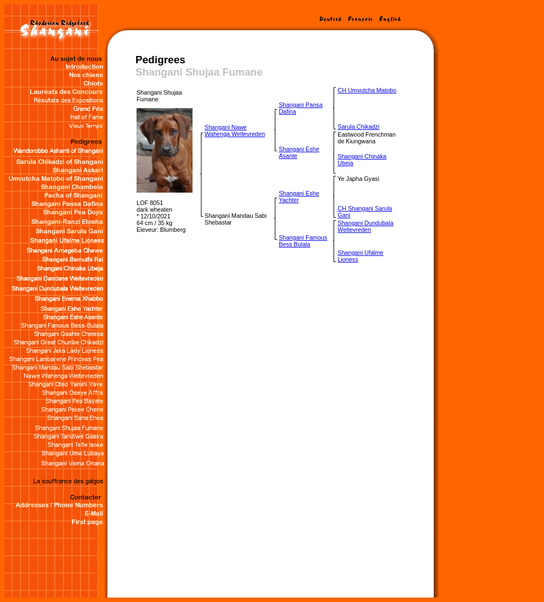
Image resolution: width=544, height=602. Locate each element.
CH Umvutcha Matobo (366, 90)
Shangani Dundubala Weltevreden (365, 226)
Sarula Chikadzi (358, 126)
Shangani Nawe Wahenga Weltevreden (235, 130)
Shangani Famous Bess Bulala (303, 241)
